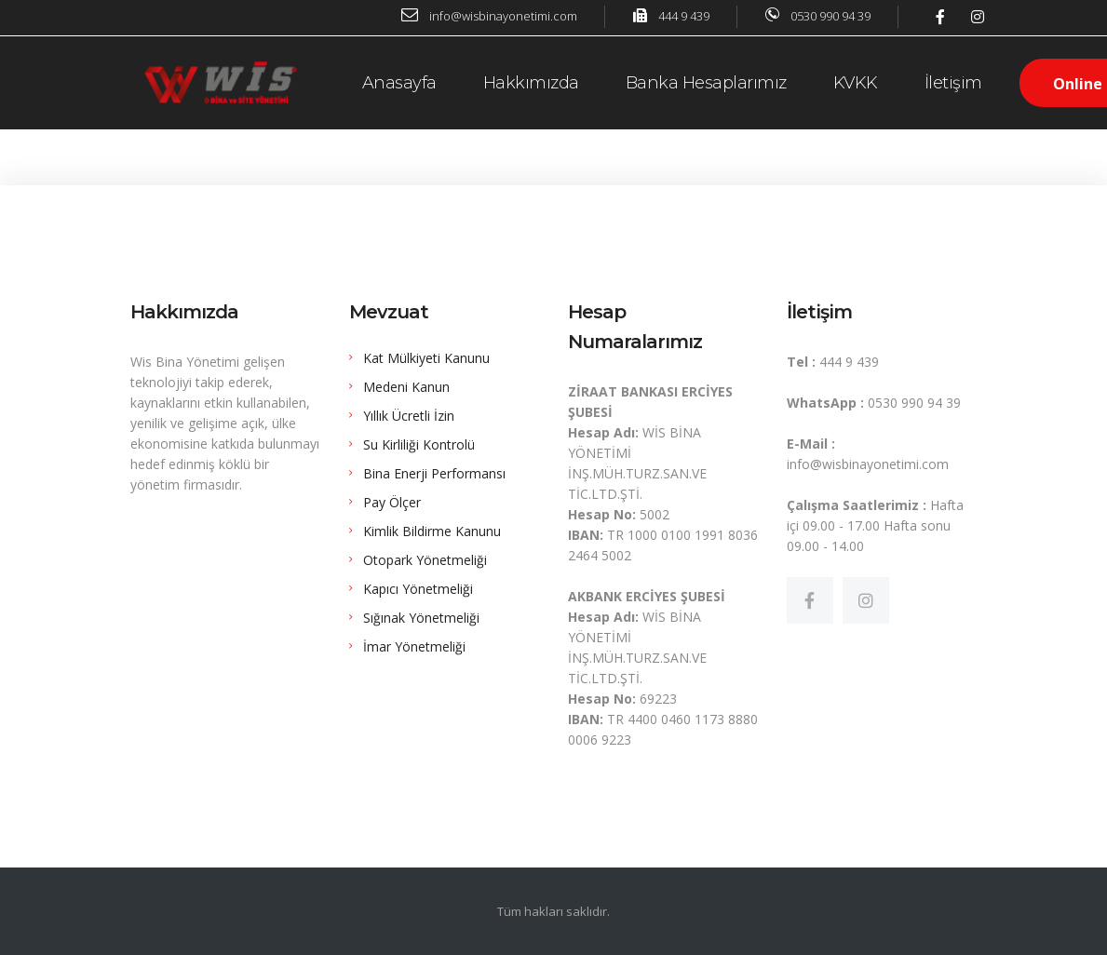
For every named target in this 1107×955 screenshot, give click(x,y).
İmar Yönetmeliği (414, 646)
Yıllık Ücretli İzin (408, 415)
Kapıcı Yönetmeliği (418, 589)
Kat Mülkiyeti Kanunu (426, 358)
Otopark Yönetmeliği (425, 560)
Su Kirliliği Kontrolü (419, 444)
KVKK (855, 83)
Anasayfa (399, 83)
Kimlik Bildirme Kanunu (432, 531)
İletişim (953, 83)
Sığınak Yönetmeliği (421, 617)
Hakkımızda (531, 83)
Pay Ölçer (392, 502)
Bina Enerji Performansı (434, 473)
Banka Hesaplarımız (706, 83)
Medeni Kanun (406, 387)
